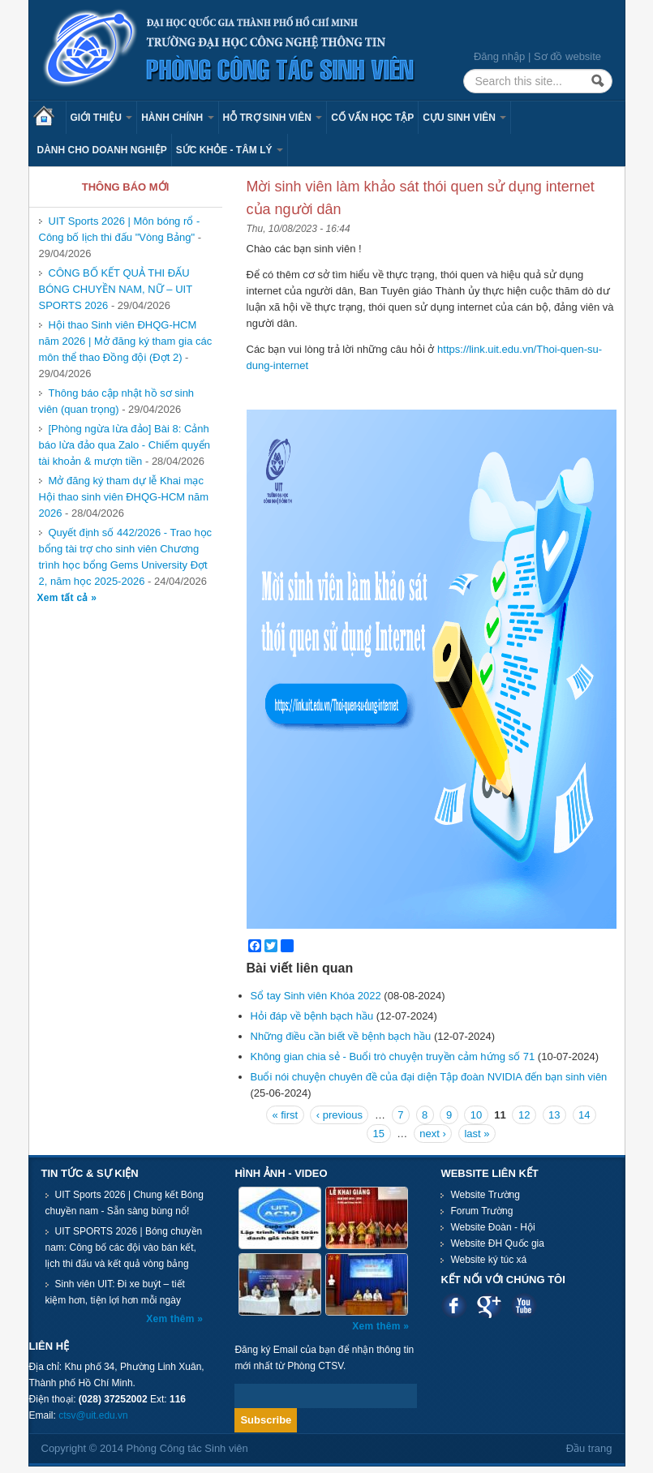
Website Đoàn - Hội (492, 1227)
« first (285, 1115)
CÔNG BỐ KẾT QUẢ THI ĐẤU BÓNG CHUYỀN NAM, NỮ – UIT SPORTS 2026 (116, 289)
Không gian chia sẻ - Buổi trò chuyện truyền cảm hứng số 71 (393, 1056)
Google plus (488, 1305)
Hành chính (177, 117)
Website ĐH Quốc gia (497, 1243)
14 (584, 1115)
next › (432, 1133)
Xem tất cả (64, 597)
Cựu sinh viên (464, 117)
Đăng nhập (499, 56)
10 (476, 1115)
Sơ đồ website (567, 56)
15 (378, 1133)
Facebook (453, 1305)
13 (554, 1115)
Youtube (523, 1305)
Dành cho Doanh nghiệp (102, 150)
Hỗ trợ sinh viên (273, 117)
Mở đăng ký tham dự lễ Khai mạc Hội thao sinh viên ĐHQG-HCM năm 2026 (124, 497)
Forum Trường (481, 1211)
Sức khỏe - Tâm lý (229, 150)
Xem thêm (171, 1319)
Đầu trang (589, 1448)
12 (524, 1115)
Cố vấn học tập (372, 117)
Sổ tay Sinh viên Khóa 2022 (316, 996)
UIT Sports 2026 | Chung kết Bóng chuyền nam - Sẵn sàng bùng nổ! (124, 1203)
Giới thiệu (102, 117)
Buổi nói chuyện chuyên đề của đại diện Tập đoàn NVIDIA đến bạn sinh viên (429, 1077)
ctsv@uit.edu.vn (93, 1415)
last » (476, 1133)
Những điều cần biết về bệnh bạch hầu (341, 1036)
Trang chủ (49, 117)
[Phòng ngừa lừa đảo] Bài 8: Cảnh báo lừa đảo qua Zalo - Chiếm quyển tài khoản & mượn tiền (124, 445)
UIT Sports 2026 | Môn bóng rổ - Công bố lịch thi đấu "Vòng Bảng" (119, 229)
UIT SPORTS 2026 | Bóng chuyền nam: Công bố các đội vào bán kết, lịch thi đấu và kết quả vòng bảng (124, 1247)
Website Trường (484, 1194)
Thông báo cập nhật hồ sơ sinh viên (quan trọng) (117, 401)
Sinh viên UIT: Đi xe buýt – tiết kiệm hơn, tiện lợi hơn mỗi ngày (115, 1292)
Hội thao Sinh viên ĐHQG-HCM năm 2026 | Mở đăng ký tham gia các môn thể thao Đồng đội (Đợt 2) (126, 341)
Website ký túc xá (488, 1259)
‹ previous (339, 1115)
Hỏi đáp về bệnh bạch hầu (312, 1016)
